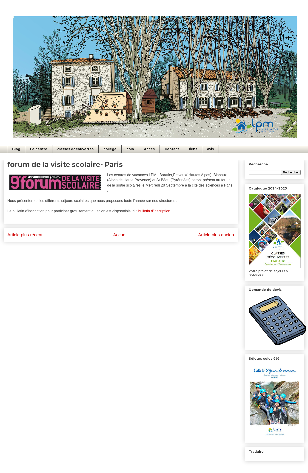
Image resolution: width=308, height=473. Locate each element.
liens (193, 149)
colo (130, 149)
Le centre (38, 149)
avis (210, 149)
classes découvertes (75, 149)
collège (110, 149)
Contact (172, 149)
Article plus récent (25, 234)
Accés (149, 149)
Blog (16, 149)
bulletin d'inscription (154, 211)
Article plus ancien (216, 234)
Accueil (120, 234)
